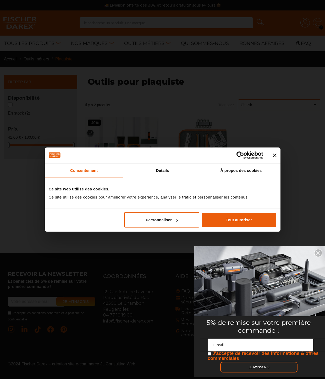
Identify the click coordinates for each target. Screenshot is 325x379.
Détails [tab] (162, 170)
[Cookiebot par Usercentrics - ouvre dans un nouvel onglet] (240, 155)
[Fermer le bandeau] (275, 155)
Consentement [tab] (84, 170)
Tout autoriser (239, 220)
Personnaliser (162, 220)
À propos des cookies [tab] (241, 170)
